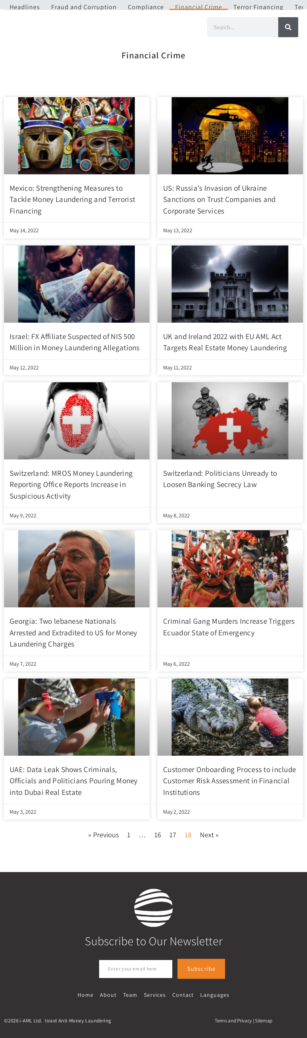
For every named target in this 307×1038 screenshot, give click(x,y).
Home (88, 994)
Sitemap (263, 1019)
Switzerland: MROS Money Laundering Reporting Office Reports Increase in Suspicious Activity (71, 484)
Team (131, 994)
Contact (182, 994)
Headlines (25, 7)
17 (172, 834)
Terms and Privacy (233, 1019)
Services (154, 994)
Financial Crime (198, 7)
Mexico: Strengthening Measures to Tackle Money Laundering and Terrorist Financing (72, 199)
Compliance (146, 7)
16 (157, 834)
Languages (212, 994)
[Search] (288, 27)
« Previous (103, 834)
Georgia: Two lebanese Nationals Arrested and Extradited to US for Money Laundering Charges (74, 632)
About (109, 994)
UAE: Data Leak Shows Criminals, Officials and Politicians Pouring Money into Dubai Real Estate (74, 781)
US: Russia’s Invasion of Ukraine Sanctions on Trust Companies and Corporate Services (219, 199)
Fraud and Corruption (84, 7)
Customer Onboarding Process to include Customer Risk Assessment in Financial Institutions (229, 781)
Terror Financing (258, 7)
